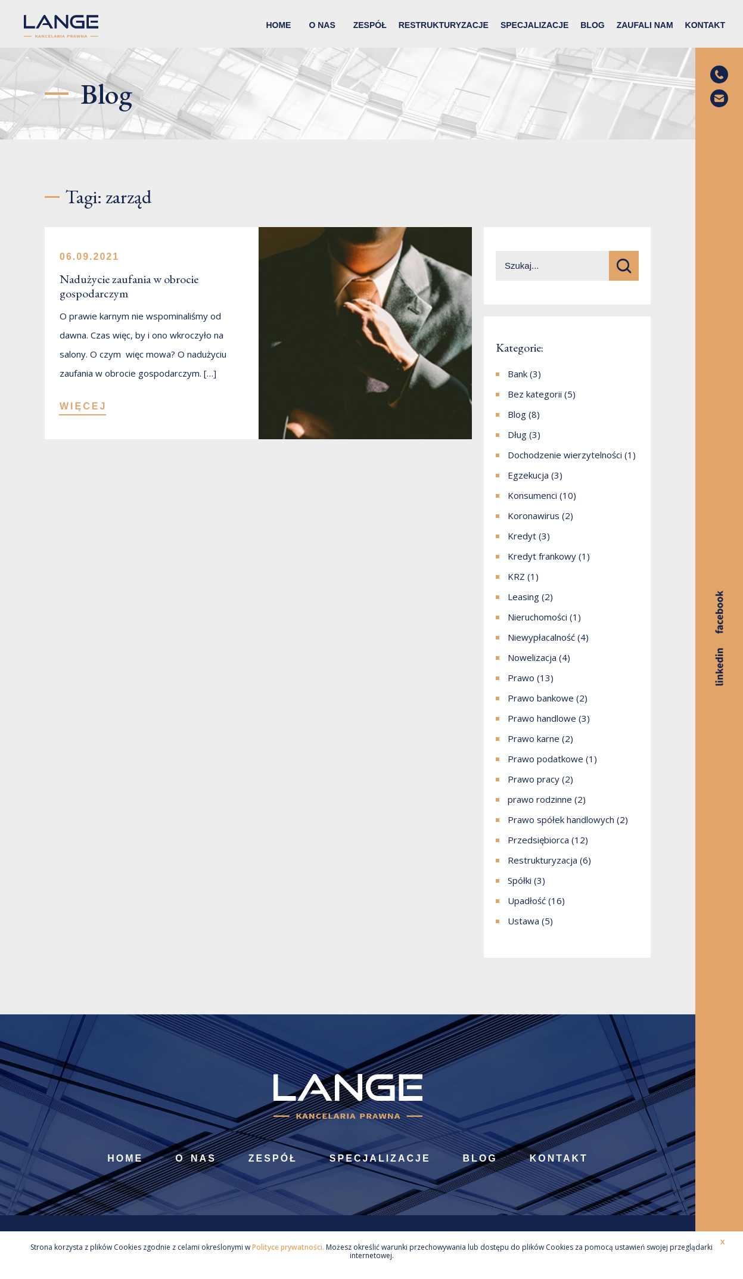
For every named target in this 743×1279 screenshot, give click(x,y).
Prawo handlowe (542, 718)
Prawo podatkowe (545, 759)
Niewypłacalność (541, 637)
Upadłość (527, 901)
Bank (517, 374)
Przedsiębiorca (538, 840)
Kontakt (705, 25)
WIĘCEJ (83, 406)
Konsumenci (532, 495)
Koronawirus (533, 515)
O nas (322, 25)
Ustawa (523, 921)
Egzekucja (528, 475)
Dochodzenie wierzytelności (565, 455)
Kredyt (522, 536)
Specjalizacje (534, 25)
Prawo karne (533, 738)
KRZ (516, 576)
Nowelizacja (532, 657)
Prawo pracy (533, 779)
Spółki (519, 880)
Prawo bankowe (541, 698)
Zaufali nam (645, 25)
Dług (517, 434)
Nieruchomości (537, 617)
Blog (592, 25)
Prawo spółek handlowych (561, 819)
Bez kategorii (535, 394)
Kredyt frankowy (542, 556)
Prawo (521, 678)
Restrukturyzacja (542, 860)
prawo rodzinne (540, 799)
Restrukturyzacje (444, 25)
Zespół (370, 25)
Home (278, 25)
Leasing (523, 597)
